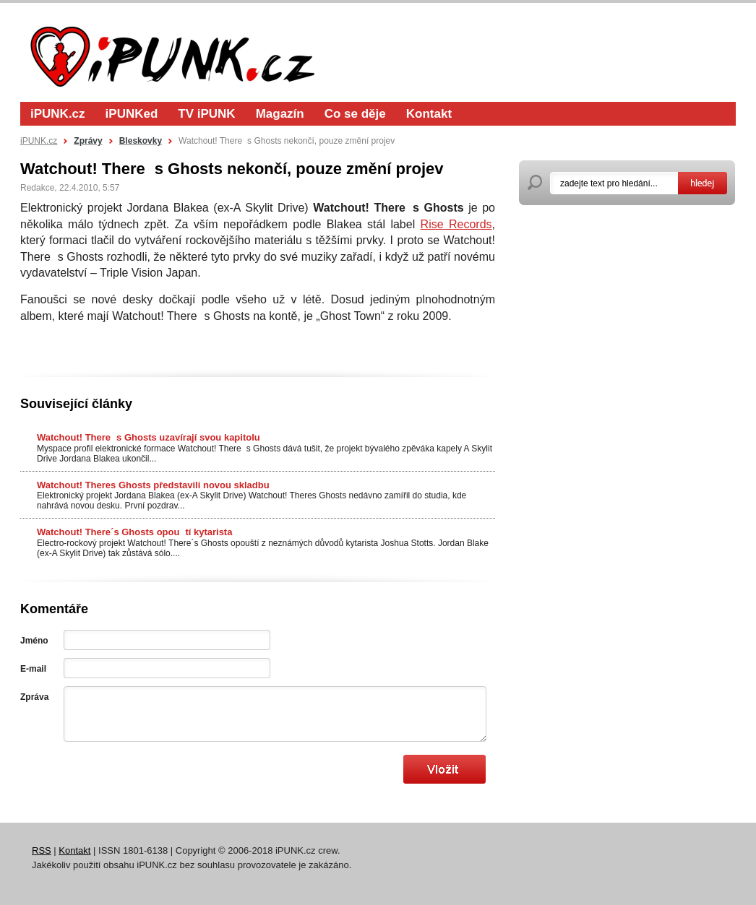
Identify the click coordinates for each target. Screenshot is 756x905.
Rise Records (456, 224)
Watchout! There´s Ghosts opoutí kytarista (134, 532)
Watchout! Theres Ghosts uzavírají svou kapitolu (148, 437)
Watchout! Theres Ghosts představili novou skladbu (153, 485)
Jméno (34, 641)
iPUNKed (132, 114)
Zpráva (34, 697)
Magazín (280, 114)
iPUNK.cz (57, 114)
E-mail (33, 669)
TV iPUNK (206, 114)
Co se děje (355, 114)
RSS (41, 850)
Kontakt (429, 114)
